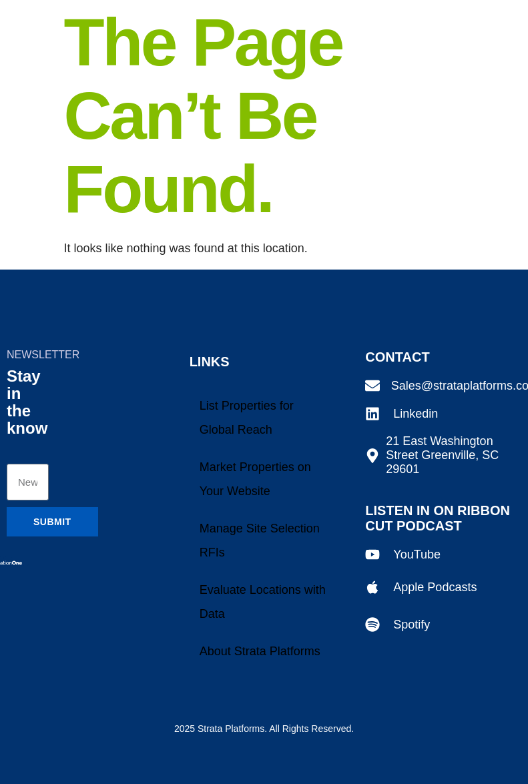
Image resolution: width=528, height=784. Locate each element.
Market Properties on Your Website (255, 479)
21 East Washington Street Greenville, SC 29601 (442, 455)
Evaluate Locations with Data (263, 602)
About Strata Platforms (260, 651)
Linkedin (415, 413)
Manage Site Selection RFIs (260, 540)
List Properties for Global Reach (247, 417)
